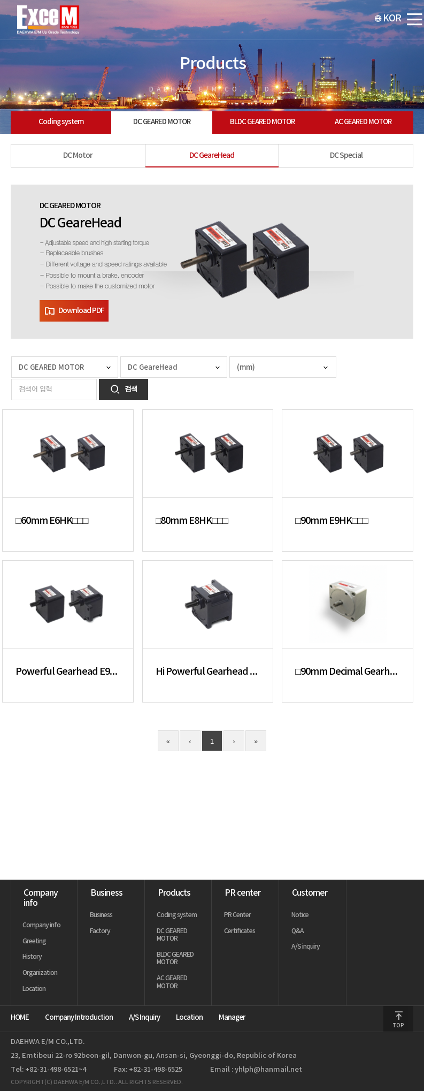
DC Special (346, 155)
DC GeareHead (211, 155)
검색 (123, 389)
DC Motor (77, 155)
